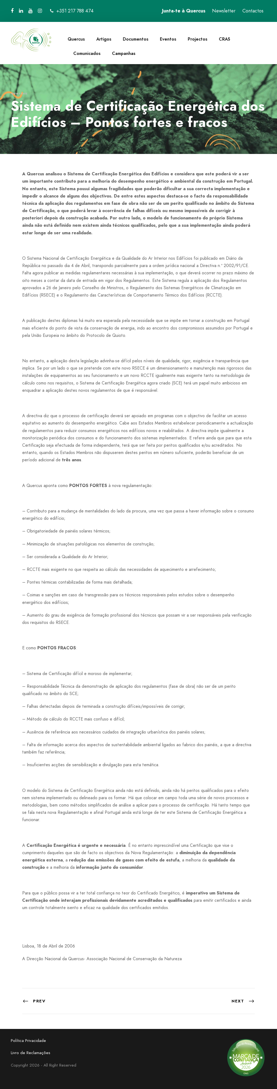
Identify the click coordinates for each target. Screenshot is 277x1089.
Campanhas (124, 53)
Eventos (168, 39)
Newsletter (224, 10)
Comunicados (87, 53)
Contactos (252, 10)
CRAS (224, 39)
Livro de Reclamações (30, 1053)
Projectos (197, 39)
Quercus (76, 39)
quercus (19, 93)
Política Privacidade (28, 1041)
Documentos (136, 39)
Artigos (103, 39)
